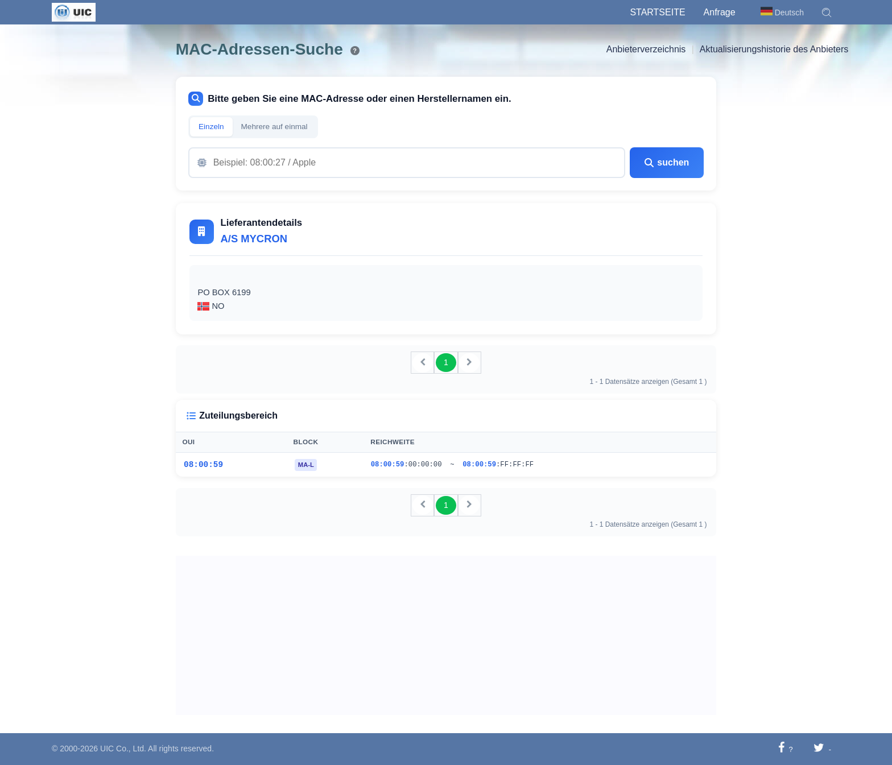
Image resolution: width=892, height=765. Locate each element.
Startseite (657, 12)
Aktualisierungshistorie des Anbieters (774, 49)
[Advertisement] (446, 635)
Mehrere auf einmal (274, 126)
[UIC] (74, 11)
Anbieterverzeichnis (646, 49)
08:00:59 (203, 464)
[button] (826, 12)
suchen (667, 162)
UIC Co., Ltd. (123, 748)
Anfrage (720, 12)
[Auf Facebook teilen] (781, 749)
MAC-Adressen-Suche (259, 49)
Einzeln (211, 126)
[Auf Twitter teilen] (818, 749)
